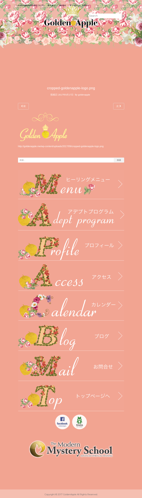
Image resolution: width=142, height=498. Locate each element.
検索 (119, 160)
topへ (85, 5)
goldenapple (84, 94)
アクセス (74, 5)
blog (62, 5)
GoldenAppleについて (31, 5)
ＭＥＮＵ (51, 5)
